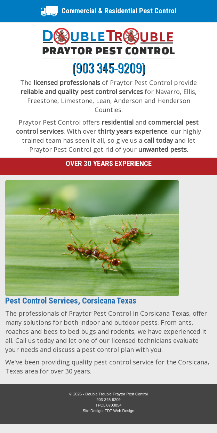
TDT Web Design (119, 411)
